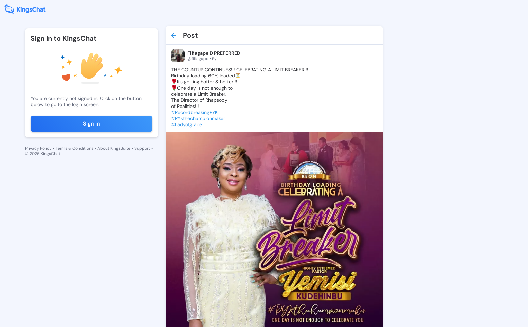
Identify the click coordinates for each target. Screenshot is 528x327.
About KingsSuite (113, 148)
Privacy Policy (38, 148)
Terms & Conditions (74, 148)
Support (142, 148)
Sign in (91, 123)
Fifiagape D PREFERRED (213, 53)
